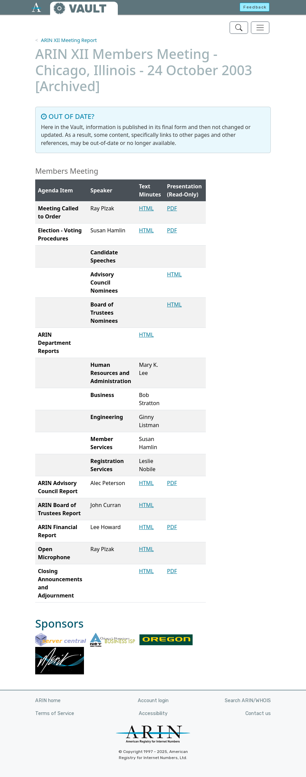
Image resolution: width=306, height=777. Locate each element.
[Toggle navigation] (260, 27)
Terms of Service (54, 713)
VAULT (88, 9)
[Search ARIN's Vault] (239, 27)
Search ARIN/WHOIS (248, 701)
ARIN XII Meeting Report (69, 40)
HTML (146, 208)
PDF (172, 208)
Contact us (258, 713)
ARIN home (48, 701)
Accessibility (153, 713)
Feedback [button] (255, 7)
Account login (153, 701)
